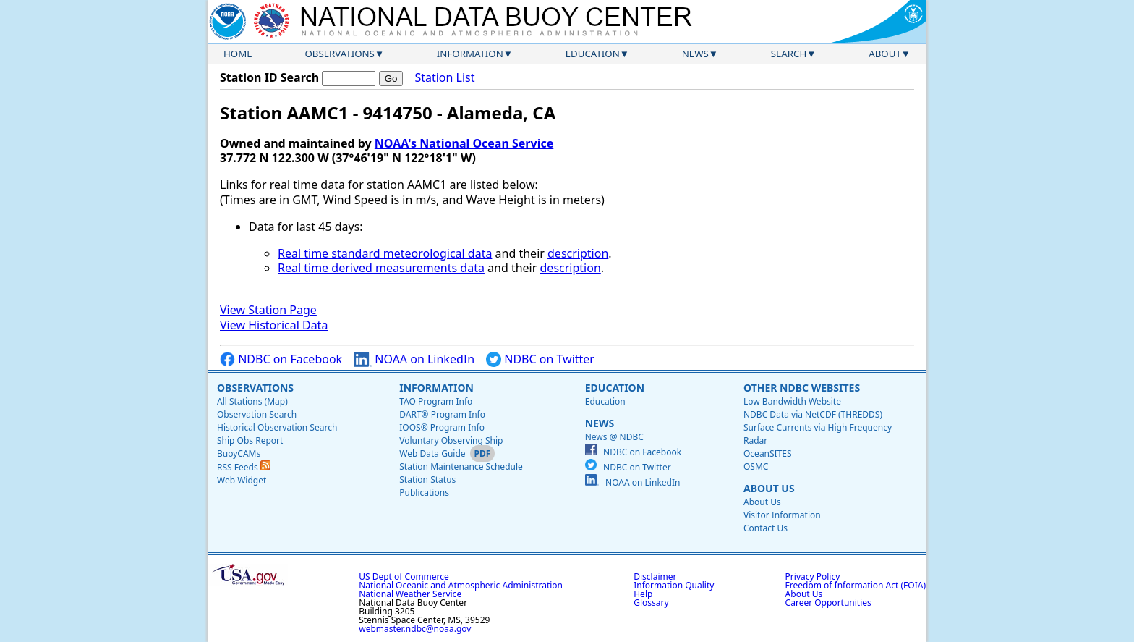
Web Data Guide (432, 453)
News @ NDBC (614, 437)
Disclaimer (655, 576)
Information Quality (674, 585)
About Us (769, 488)
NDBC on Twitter (540, 359)
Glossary (651, 602)
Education (593, 53)
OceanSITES (767, 453)
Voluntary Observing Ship (451, 440)
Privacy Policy (812, 576)
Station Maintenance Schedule (461, 466)
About (885, 53)
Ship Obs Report (250, 440)
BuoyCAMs (238, 453)
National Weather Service (410, 594)
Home (237, 53)
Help (643, 594)
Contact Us (765, 528)
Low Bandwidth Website (792, 401)
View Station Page (268, 310)
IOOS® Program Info (442, 427)
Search (789, 53)
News (695, 53)
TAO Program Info (435, 401)
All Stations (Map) (252, 401)
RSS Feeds (243, 467)
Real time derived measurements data (381, 268)
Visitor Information (782, 515)
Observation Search (257, 414)
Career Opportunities (828, 602)
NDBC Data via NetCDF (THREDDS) (812, 414)
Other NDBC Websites (801, 387)
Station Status (427, 479)
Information (470, 53)
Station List (444, 77)
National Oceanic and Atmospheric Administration (461, 585)
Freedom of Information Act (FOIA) (855, 585)
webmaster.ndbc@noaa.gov (415, 628)
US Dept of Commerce (404, 576)
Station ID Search (269, 77)
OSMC (755, 466)
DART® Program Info (442, 414)
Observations (339, 53)
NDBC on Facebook (281, 359)
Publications (424, 492)
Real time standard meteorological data (385, 253)
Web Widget (241, 480)
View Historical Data (274, 325)
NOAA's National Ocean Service (464, 143)
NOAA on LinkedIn (414, 359)
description (577, 253)
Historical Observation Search (277, 427)
